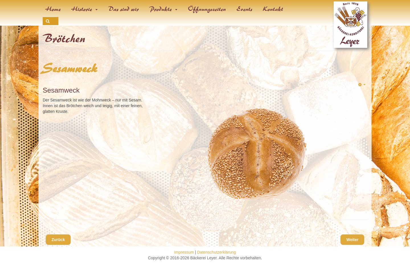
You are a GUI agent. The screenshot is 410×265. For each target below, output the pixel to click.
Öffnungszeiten (207, 9)
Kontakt (273, 9)
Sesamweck (70, 68)
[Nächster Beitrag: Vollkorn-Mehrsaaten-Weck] (352, 239)
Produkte (163, 9)
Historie (84, 9)
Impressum (184, 252)
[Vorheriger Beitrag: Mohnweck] (58, 239)
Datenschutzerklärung (216, 252)
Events (245, 9)
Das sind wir (123, 9)
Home (53, 9)
